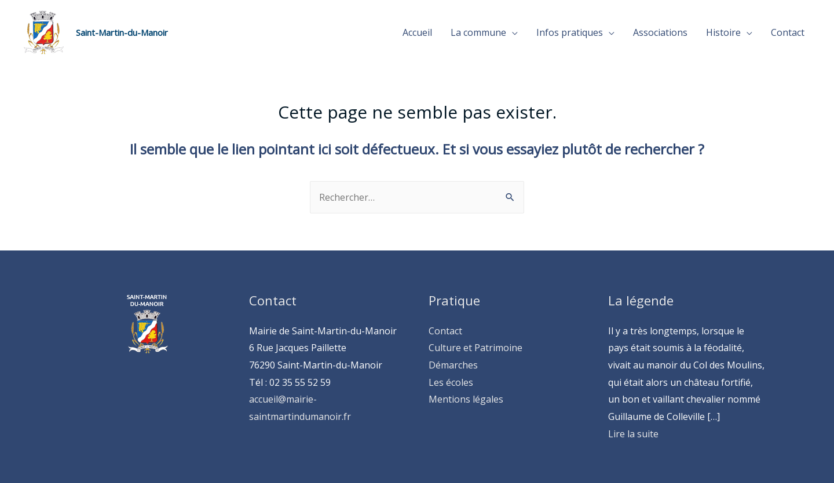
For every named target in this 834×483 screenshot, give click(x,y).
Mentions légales (466, 399)
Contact (787, 32)
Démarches (453, 365)
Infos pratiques (569, 32)
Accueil (417, 32)
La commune (478, 32)
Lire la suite (633, 433)
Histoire (723, 32)
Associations (660, 32)
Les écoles (451, 382)
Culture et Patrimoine (475, 347)
